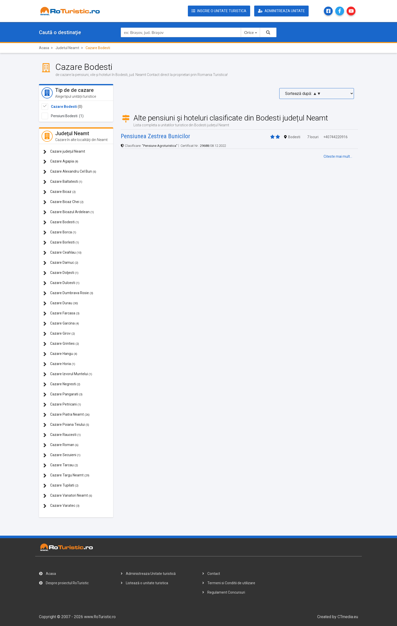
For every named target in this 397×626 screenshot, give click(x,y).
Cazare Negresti (61, 384)
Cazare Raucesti (62, 435)
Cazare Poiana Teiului (66, 425)
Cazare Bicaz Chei (63, 202)
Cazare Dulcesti (61, 283)
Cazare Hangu (60, 354)
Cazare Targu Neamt (66, 475)
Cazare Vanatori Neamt (67, 496)
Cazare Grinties (61, 344)
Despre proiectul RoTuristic (64, 583)
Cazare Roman (60, 445)
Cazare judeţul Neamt (64, 152)
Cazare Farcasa (61, 313)
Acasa (44, 48)
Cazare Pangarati (63, 394)
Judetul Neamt (67, 48)
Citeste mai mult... (338, 156)
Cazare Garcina (61, 323)
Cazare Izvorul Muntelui (67, 374)
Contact (211, 574)
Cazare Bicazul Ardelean (68, 212)
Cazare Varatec (61, 506)
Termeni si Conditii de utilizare (228, 583)
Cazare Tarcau (60, 465)
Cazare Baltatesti (62, 182)
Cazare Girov (59, 334)
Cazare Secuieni (62, 455)
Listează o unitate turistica (144, 583)
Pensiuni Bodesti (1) (67, 116)
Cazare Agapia (60, 161)
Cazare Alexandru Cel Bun (69, 172)
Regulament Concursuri (223, 592)
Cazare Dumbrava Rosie (68, 293)
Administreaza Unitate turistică (148, 574)
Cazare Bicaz (59, 192)
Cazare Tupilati (60, 485)
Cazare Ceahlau (62, 253)
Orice (249, 32)
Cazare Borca (59, 232)
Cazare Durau (60, 303)
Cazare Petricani (62, 404)
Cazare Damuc (60, 263)
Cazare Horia (59, 364)
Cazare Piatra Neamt (66, 415)
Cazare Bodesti (64, 107)
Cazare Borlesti (61, 242)
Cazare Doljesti (60, 273)
